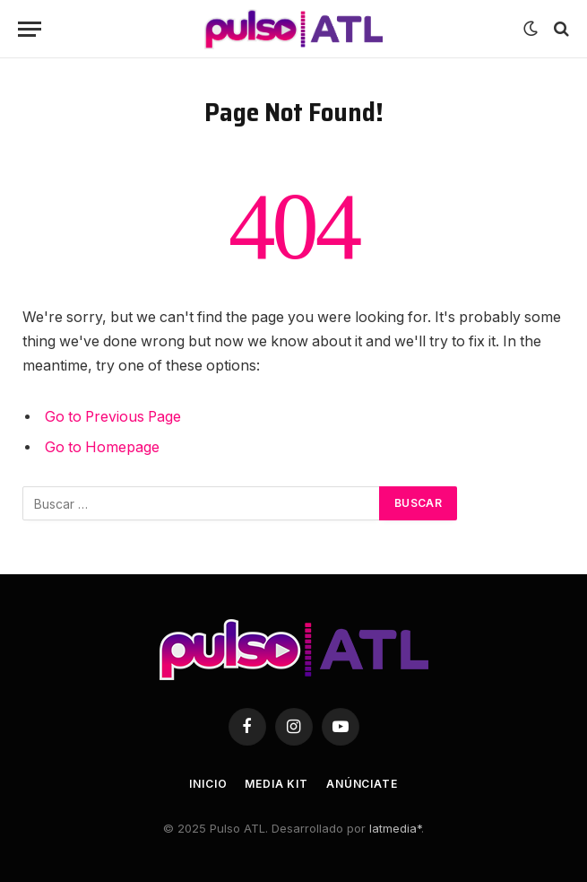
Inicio (208, 783)
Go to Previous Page (113, 416)
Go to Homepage (102, 447)
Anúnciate (362, 783)
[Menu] (29, 29)
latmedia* (395, 828)
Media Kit (276, 783)
